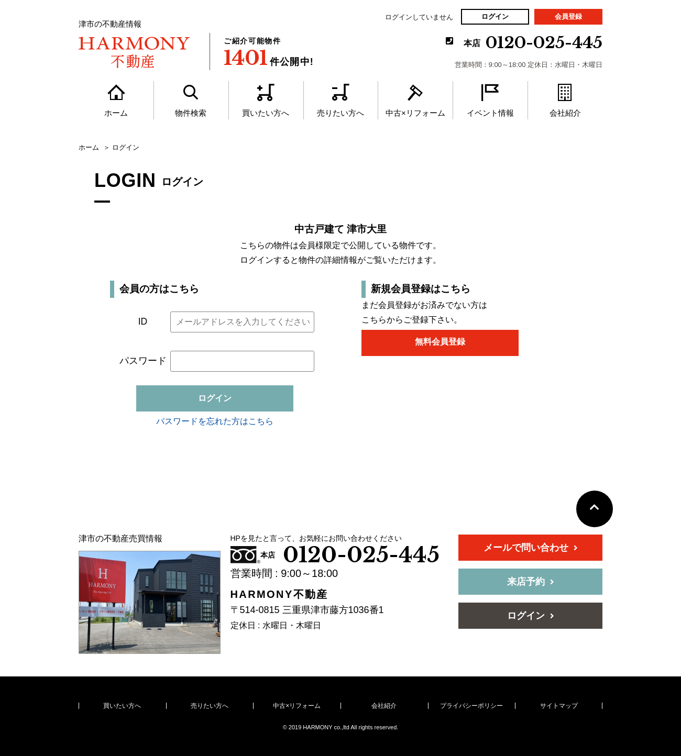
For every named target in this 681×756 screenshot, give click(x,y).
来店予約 (530, 581)
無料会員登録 (440, 341)
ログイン (495, 16)
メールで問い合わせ (531, 547)
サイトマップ (559, 705)
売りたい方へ (209, 705)
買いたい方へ (122, 705)
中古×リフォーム (297, 705)
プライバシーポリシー (471, 705)
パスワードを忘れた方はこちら (214, 421)
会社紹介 (384, 705)
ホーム (89, 147)
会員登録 (568, 16)
